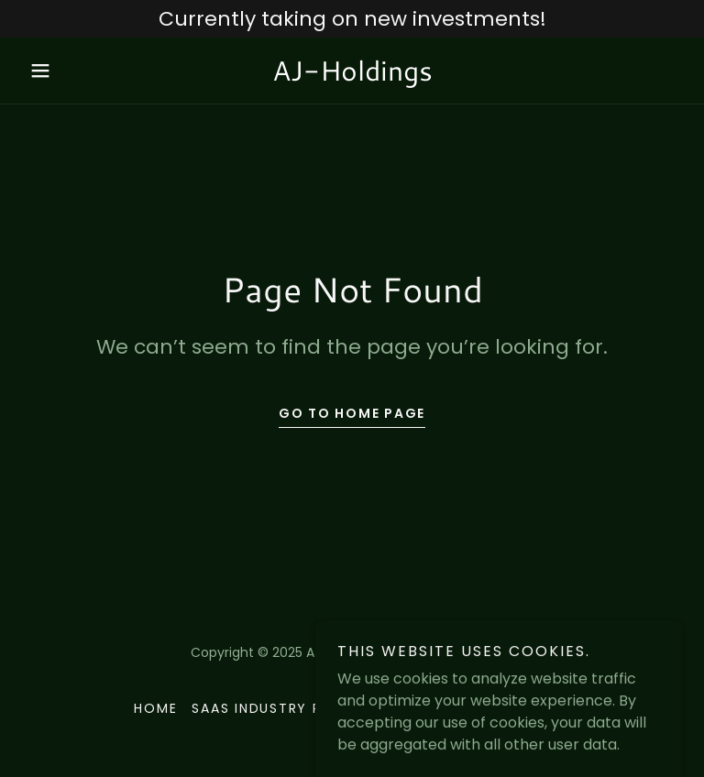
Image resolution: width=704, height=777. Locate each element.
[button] (71, 70)
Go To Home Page (352, 413)
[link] (352, 75)
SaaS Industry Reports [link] (285, 708)
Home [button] (155, 708)
